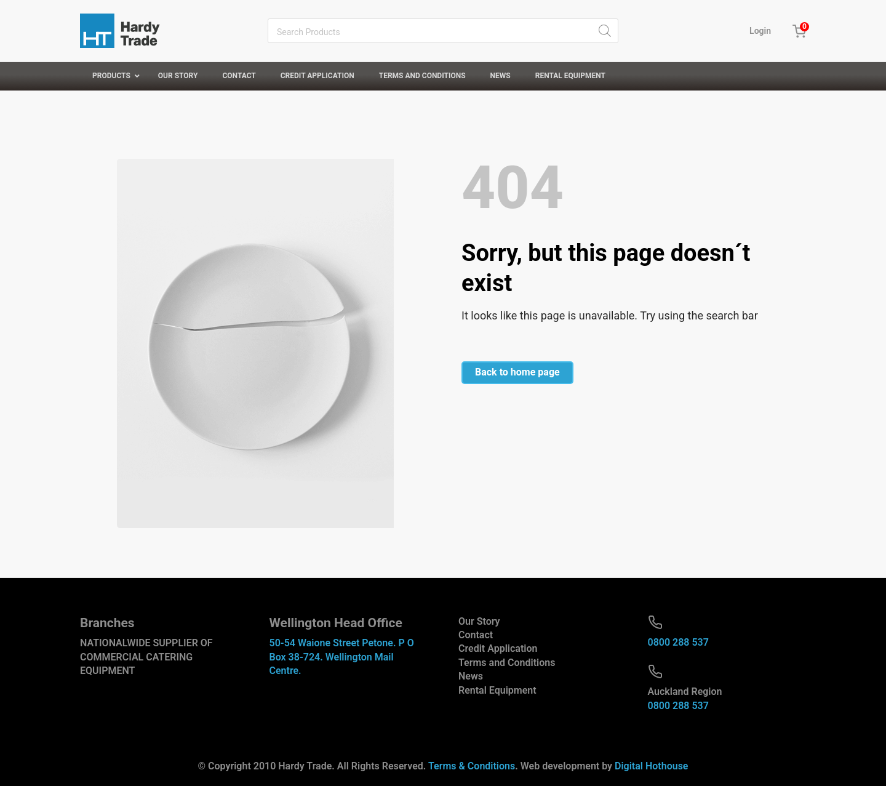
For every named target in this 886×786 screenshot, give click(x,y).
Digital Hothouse (651, 766)
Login (760, 31)
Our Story (479, 621)
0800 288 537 (678, 642)
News (470, 676)
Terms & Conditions (471, 766)
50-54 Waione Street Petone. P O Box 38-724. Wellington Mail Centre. (341, 656)
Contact (475, 635)
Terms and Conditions (506, 662)
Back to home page (517, 372)
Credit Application (497, 648)
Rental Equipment (497, 690)
